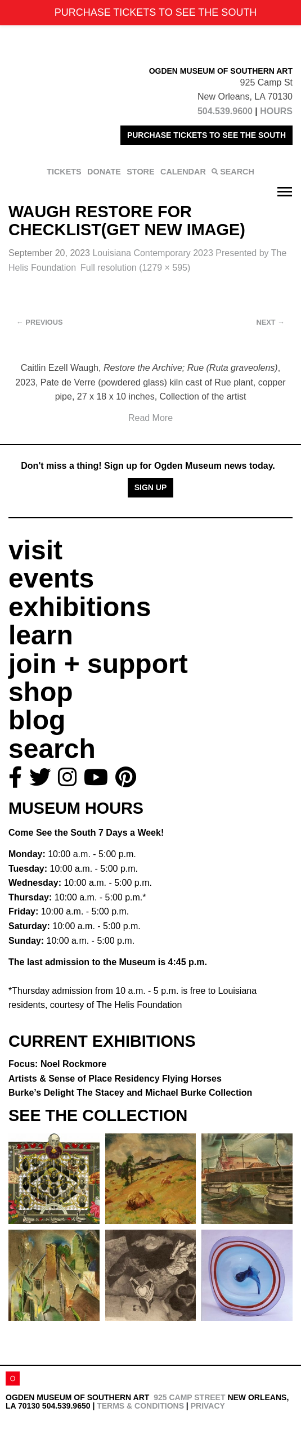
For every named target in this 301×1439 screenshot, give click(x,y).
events (51, 578)
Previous (39, 322)
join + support (98, 664)
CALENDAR (183, 171)
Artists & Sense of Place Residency (115, 1078)
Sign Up (150, 487)
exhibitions (79, 607)
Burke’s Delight (130, 1092)
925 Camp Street (189, 1397)
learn (40, 635)
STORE (140, 171)
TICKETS (64, 171)
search (52, 749)
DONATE (104, 171)
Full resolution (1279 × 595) (135, 267)
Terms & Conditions (140, 1405)
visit (35, 550)
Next (271, 322)
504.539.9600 (225, 111)
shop (40, 692)
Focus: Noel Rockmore (57, 1064)
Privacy (208, 1405)
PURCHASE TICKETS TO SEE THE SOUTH (206, 135)
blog (36, 720)
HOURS (276, 111)
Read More (150, 418)
